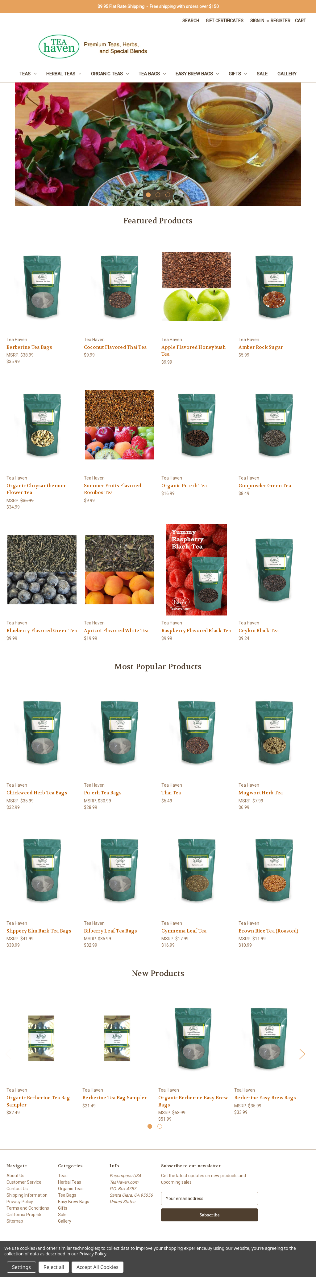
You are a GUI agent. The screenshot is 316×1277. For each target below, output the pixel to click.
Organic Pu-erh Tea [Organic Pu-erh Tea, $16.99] (184, 486)
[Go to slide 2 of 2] (159, 1126)
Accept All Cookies (97, 1267)
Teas (27, 74)
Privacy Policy (19, 1201)
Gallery (287, 74)
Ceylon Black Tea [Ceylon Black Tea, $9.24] (259, 631)
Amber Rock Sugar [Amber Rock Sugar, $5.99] (261, 347)
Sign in (257, 20)
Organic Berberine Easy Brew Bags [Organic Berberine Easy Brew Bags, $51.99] (193, 1101)
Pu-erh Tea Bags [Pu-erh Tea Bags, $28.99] (103, 793)
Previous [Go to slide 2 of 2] (8, 1053)
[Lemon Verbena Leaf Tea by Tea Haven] (158, 144)
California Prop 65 (23, 1214)
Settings (21, 1267)
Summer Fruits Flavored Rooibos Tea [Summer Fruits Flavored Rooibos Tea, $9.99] (112, 489)
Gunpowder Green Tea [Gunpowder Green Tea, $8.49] (265, 486)
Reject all (54, 1267)
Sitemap (14, 1221)
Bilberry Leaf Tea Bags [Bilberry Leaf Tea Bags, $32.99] (110, 931)
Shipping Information (27, 1195)
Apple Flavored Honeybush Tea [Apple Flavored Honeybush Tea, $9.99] (193, 350)
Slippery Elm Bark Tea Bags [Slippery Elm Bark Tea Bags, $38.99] (39, 931)
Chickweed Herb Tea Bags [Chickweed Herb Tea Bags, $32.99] (36, 793)
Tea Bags (152, 74)
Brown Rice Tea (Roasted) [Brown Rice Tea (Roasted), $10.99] (268, 931)
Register (280, 20)
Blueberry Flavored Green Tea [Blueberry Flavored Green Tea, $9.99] (41, 631)
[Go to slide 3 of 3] (167, 194)
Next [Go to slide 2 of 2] (302, 1053)
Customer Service (23, 1182)
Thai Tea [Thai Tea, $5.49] (171, 793)
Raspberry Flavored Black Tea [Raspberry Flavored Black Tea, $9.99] (196, 631)
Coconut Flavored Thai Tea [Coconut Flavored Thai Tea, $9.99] (115, 347)
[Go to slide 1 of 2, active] (150, 1126)
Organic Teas (110, 74)
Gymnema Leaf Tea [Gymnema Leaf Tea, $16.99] (184, 931)
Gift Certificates (224, 20)
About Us (15, 1175)
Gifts (238, 74)
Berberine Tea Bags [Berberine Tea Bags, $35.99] (29, 347)
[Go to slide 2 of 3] (158, 194)
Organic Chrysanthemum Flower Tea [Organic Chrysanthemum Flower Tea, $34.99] (36, 489)
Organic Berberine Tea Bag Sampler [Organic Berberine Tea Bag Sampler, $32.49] (38, 1101)
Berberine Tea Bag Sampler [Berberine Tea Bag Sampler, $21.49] (114, 1098)
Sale (262, 74)
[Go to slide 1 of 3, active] (148, 194)
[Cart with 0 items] (301, 20)
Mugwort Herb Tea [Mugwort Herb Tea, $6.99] (261, 793)
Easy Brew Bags (197, 74)
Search (190, 20)
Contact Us (17, 1188)
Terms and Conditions (27, 1208)
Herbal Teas (63, 74)
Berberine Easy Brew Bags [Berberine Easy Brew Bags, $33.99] (265, 1098)
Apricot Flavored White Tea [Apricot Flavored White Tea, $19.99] (116, 631)
